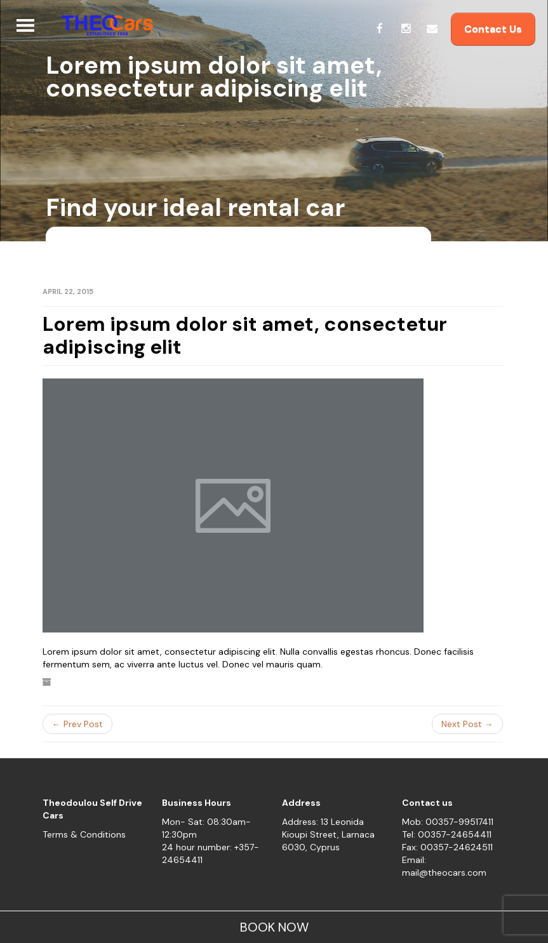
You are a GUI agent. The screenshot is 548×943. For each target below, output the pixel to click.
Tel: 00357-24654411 (446, 834)
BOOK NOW (274, 927)
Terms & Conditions (84, 834)
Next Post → (467, 723)
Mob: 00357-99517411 (447, 821)
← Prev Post (77, 723)
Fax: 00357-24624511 (447, 847)
